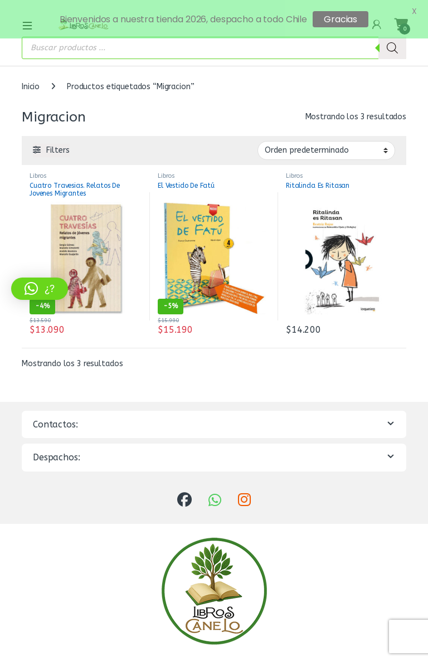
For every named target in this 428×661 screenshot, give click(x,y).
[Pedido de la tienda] (326, 143)
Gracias (340, 19)
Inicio (31, 79)
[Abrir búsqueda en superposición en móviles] (214, 41)
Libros (38, 168)
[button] (39, 289)
